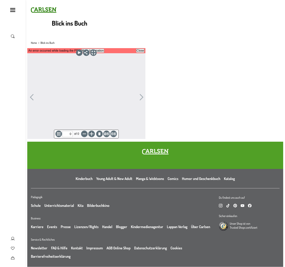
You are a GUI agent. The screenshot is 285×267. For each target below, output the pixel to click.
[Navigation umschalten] (12, 10)
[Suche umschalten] (12, 36)
